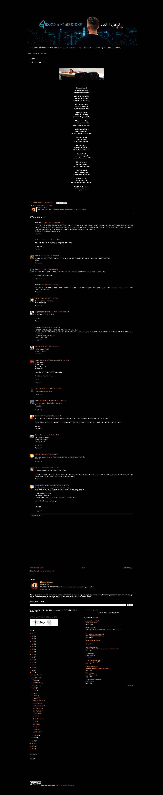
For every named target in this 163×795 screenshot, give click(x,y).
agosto (35, 685)
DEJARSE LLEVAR (39, 706)
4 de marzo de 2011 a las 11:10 (51, 284)
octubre (35, 680)
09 (33, 743)
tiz (86, 642)
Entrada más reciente (36, 568)
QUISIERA (36, 724)
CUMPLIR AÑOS (38, 711)
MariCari (38, 346)
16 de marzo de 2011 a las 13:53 (59, 485)
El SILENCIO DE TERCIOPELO (95, 635)
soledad (44, 205)
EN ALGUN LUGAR (39, 700)
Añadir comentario (36, 516)
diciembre (36, 675)
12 (33, 670)
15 (33, 662)
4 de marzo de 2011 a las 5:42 (51, 240)
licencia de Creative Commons (65, 785)
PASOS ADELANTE (92, 667)
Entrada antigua (128, 568)
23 (33, 641)
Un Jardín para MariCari (93, 660)
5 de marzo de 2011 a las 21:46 (51, 388)
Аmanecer (38, 416)
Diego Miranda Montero (42, 312)
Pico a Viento (90, 673)
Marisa (37, 435)
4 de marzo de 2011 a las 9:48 (49, 269)
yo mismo (49, 205)
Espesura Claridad (41, 400)
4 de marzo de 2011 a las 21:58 (51, 327)
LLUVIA (35, 721)
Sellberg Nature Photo (93, 621)
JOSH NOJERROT (48, 582)
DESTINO (36, 716)
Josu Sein (38, 388)
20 (33, 649)
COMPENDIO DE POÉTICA (94, 680)
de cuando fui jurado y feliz (93, 662)
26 (33, 633)
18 (33, 654)
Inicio (83, 568)
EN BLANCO (37, 729)
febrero (35, 735)
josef (36, 454)
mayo (35, 693)
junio (35, 690)
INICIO (29, 53)
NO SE (35, 726)
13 (33, 667)
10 (33, 741)
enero (35, 738)
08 (33, 746)
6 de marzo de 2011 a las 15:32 (51, 416)
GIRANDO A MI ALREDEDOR (95, 634)
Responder (38, 234)
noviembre (36, 677)
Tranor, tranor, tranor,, (92, 622)
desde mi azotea (91, 627)
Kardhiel (38, 468)
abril (34, 695)
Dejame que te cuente (42, 485)
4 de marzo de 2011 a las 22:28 (50, 346)
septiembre (36, 682)
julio (34, 688)
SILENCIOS (38, 205)
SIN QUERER (37, 732)
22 (33, 644)
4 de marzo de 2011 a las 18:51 (48, 298)
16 (33, 659)
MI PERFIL (36, 53)
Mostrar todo (130, 685)
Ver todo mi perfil (45, 589)
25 (33, 636)
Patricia (37, 255)
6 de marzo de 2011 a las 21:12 (48, 454)
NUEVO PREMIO (90, 655)
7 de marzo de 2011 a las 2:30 (50, 468)
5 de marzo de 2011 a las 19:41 (59, 360)
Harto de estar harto (91, 675)
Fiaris (37, 298)
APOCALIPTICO (38, 719)
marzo (35, 698)
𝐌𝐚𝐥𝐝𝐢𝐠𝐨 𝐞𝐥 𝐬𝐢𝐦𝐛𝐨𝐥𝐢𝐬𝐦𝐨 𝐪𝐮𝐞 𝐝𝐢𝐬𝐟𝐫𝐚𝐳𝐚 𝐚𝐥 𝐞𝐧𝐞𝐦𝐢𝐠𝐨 (98, 668)
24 (33, 639)
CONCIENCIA (37, 713)
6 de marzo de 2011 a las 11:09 (57, 400)
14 (33, 665)
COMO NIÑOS (90, 654)
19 (33, 652)
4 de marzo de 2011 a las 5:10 (51, 223)
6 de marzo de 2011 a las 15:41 (49, 435)
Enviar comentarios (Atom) (46, 571)
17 (33, 657)
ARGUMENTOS (38, 708)
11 (33, 672)
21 (33, 646)
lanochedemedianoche (42, 360)
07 (33, 749)
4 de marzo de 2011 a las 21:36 (60, 312)
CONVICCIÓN (90, 681)
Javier (37, 269)
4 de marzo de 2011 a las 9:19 (50, 255)
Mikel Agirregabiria (92, 647)
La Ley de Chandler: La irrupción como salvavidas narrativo (102, 649)
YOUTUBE (43, 53)
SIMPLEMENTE (38, 703)
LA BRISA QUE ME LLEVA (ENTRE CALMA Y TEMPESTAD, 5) (103, 629)
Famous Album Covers (93, 640)
